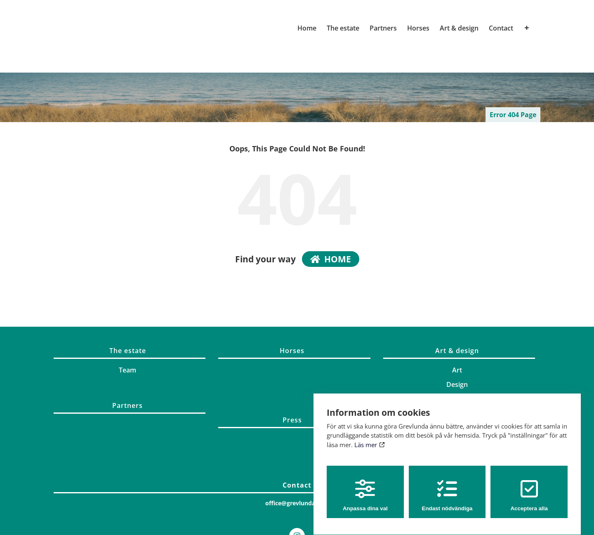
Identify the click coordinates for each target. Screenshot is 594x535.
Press (292, 419)
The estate (127, 350)
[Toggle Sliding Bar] (526, 28)
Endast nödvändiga (447, 487)
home (330, 259)
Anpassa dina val (365, 487)
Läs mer (369, 437)
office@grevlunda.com (297, 503)
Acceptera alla (528, 487)
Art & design (457, 350)
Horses (292, 350)
